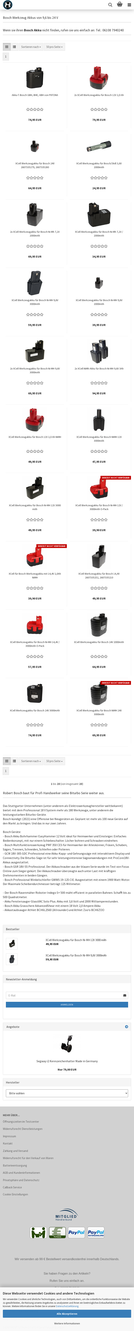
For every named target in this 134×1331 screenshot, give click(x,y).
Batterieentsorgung (15, 1165)
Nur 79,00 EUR (67, 1069)
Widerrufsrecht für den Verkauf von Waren (28, 1158)
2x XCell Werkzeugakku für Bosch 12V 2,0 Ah (99, 95)
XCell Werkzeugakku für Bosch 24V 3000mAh (35, 710)
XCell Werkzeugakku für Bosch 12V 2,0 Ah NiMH (35, 437)
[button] (7, 47)
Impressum (9, 1136)
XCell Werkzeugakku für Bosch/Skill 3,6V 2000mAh (99, 165)
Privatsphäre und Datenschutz (21, 1180)
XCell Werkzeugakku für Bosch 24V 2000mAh (99, 642)
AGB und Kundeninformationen (21, 1172)
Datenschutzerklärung (67, 1306)
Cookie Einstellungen (15, 1194)
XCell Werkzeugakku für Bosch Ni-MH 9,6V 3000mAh (35, 302)
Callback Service (12, 1187)
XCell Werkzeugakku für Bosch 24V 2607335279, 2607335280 (34, 165)
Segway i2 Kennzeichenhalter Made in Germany (67, 1061)
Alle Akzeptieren (67, 1313)
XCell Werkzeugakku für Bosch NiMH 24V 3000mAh (99, 712)
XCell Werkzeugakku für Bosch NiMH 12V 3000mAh (99, 438)
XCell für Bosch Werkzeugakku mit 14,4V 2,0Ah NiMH (35, 575)
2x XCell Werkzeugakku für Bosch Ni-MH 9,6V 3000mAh (35, 370)
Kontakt (8, 1143)
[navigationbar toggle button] (129, 4)
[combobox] (31, 47)
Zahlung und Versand (15, 1151)
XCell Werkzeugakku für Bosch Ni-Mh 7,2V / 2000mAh (99, 233)
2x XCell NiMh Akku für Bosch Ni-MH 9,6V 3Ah (99, 368)
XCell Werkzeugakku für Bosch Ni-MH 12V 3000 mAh (35, 507)
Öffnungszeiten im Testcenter (21, 1121)
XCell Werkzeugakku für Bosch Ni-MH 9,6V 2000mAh (99, 302)
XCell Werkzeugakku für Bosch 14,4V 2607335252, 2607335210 (99, 575)
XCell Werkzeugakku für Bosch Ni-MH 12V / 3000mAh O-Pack (99, 507)
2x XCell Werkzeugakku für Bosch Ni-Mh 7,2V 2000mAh (35, 233)
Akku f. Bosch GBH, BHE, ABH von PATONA (35, 95)
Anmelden (67, 1004)
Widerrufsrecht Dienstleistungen (22, 1129)
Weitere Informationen (67, 1323)
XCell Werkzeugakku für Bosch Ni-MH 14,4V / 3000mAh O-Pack (35, 644)
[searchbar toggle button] (110, 4)
